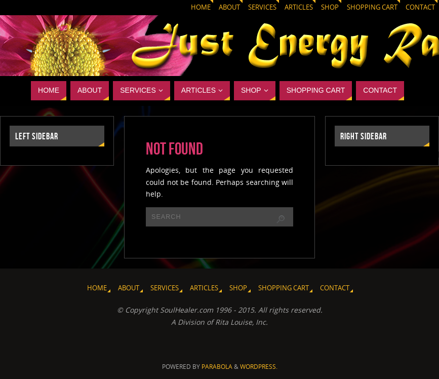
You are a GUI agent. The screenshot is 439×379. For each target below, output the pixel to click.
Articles (299, 7)
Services (262, 7)
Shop (330, 7)
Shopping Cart (372, 7)
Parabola (217, 366)
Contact (420, 7)
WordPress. (258, 366)
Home (201, 7)
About (229, 7)
